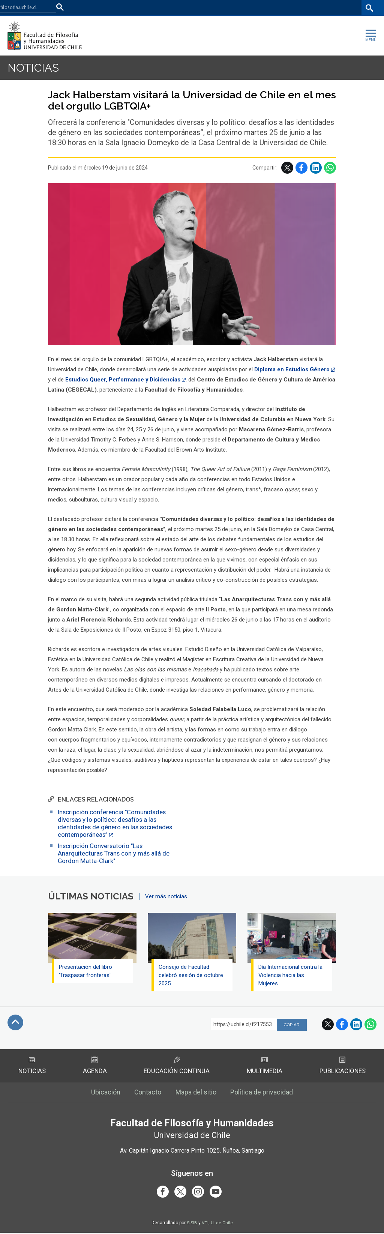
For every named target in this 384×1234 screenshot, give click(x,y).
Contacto (148, 1093)
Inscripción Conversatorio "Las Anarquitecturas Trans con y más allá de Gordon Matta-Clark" (114, 853)
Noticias (33, 67)
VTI (205, 1223)
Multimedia (264, 1066)
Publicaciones (342, 1066)
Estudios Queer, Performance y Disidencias (123, 379)
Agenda (94, 1066)
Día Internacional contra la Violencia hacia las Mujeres (291, 975)
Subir (15, 1022)
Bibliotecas (346, 8)
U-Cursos (290, 8)
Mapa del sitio (196, 1093)
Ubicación (105, 1093)
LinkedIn (315, 167)
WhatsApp (330, 167)
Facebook (301, 168)
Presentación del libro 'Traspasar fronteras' (85, 971)
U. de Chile (222, 1223)
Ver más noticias (166, 896)
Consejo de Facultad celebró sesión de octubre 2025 (191, 975)
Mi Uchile (317, 8)
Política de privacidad (262, 1093)
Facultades (251, 8)
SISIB (192, 1223)
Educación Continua (176, 1066)
